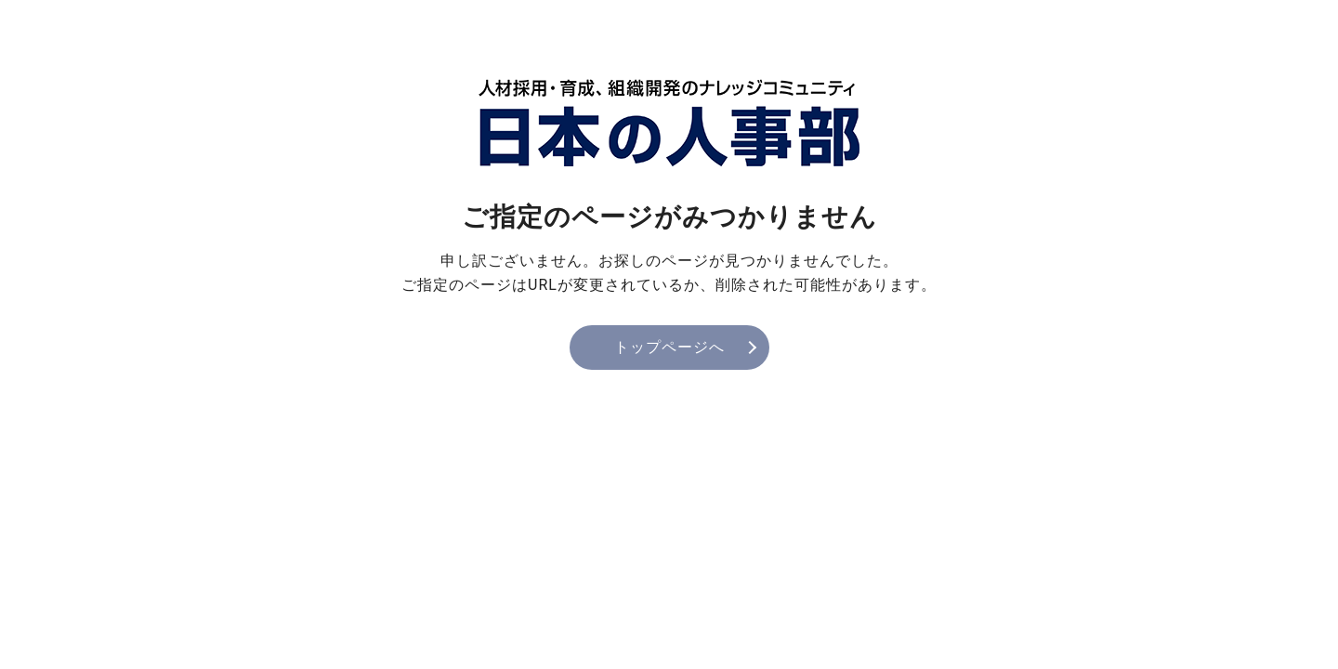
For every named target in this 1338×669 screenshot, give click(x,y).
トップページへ (669, 347)
